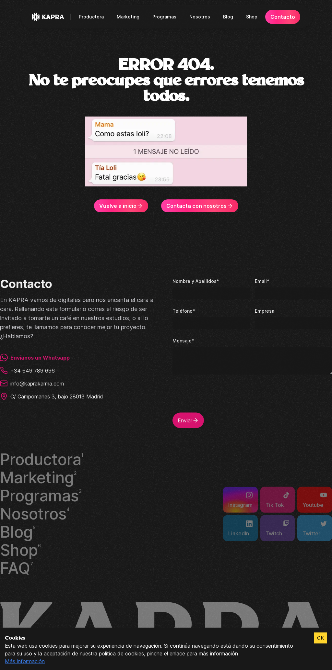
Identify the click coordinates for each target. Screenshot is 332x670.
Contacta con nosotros (199, 206)
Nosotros (200, 16)
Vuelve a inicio (122, 206)
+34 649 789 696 (26, 370)
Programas (165, 16)
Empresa (264, 310)
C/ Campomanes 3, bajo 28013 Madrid (52, 395)
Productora (94, 16)
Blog (227, 16)
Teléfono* (183, 310)
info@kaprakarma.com (33, 382)
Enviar (188, 419)
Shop (250, 16)
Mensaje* (182, 339)
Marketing (129, 16)
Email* (262, 280)
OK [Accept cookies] (320, 638)
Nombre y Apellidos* (194, 280)
